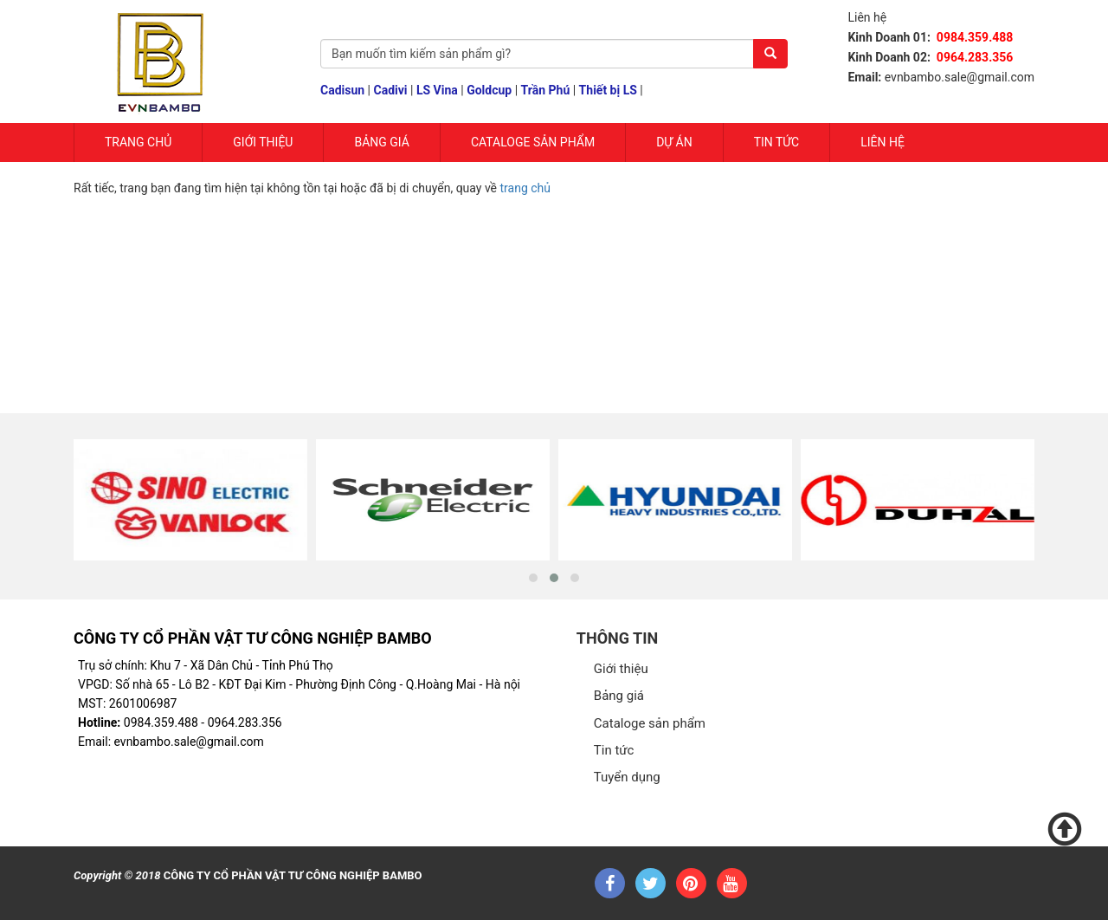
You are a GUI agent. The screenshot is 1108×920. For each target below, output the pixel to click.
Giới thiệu (621, 669)
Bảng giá (381, 142)
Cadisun (342, 90)
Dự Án (674, 142)
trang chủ (525, 188)
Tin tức (777, 142)
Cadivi (391, 90)
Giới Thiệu (263, 142)
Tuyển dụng (627, 777)
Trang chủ (138, 142)
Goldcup (489, 90)
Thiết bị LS (608, 90)
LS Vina (437, 90)
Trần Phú (545, 90)
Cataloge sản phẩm (533, 142)
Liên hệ (882, 142)
